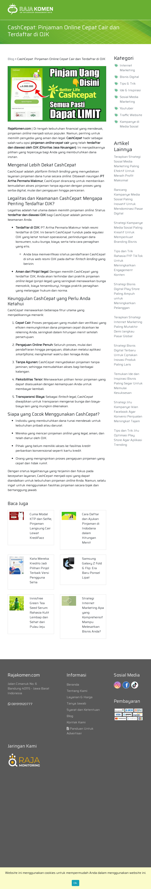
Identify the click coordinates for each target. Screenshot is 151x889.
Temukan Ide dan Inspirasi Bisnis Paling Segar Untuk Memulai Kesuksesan (128, 383)
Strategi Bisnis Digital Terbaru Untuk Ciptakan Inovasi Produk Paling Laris (125, 355)
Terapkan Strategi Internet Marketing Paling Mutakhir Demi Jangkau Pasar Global (128, 327)
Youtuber (126, 108)
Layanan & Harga (79, 697)
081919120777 (20, 704)
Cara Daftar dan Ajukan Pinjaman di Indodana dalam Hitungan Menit (90, 528)
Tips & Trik (128, 83)
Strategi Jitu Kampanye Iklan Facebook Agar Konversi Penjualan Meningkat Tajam (128, 412)
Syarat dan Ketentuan (83, 709)
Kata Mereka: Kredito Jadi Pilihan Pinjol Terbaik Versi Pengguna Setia (39, 570)
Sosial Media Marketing (129, 99)
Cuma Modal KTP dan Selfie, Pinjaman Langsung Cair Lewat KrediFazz (41, 526)
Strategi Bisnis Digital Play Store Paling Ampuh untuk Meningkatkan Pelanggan (127, 296)
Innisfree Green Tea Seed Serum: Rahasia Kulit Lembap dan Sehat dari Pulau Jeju (39, 612)
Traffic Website (131, 115)
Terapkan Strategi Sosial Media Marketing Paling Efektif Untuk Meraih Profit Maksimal (127, 168)
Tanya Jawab (76, 703)
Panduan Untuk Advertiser (80, 731)
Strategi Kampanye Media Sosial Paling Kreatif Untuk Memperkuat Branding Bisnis (128, 232)
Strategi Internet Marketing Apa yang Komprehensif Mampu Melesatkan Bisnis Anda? (93, 615)
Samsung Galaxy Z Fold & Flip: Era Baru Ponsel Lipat (92, 568)
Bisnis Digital (129, 77)
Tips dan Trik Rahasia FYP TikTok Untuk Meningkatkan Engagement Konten (128, 263)
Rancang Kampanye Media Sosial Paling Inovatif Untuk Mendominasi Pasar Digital (128, 201)
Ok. (75, 883)
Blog (11, 58)
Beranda (73, 684)
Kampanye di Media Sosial (129, 124)
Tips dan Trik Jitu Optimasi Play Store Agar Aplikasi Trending (128, 437)
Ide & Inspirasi (130, 90)
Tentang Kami (77, 690)
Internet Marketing (127, 68)
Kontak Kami (76, 722)
